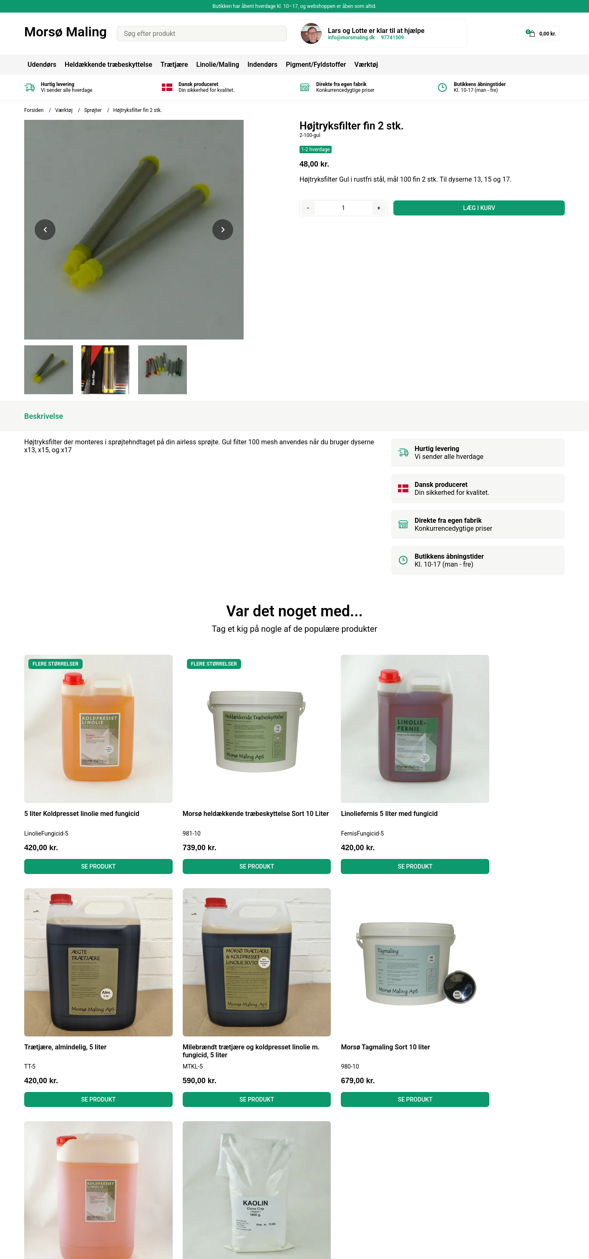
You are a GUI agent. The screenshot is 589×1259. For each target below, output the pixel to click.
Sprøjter (93, 110)
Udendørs (42, 64)
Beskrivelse (43, 416)
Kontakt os (162, 1196)
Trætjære (174, 64)
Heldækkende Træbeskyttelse (313, 1139)
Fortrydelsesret (168, 1162)
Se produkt (88, 845)
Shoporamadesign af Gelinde (521, 1247)
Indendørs (262, 64)
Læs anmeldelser (171, 1173)
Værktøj (366, 64)
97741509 (392, 38)
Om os (156, 1184)
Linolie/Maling (217, 64)
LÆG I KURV (479, 208)
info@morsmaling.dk (351, 38)
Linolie (279, 1162)
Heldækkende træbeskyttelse (108, 64)
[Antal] (343, 208)
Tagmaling (284, 1151)
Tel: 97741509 (45, 1173)
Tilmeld (550, 1177)
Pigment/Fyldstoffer (316, 64)
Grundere (282, 1196)
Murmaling (285, 1173)
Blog (153, 1139)
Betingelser (163, 1151)
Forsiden (33, 110)
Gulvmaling (285, 1184)
